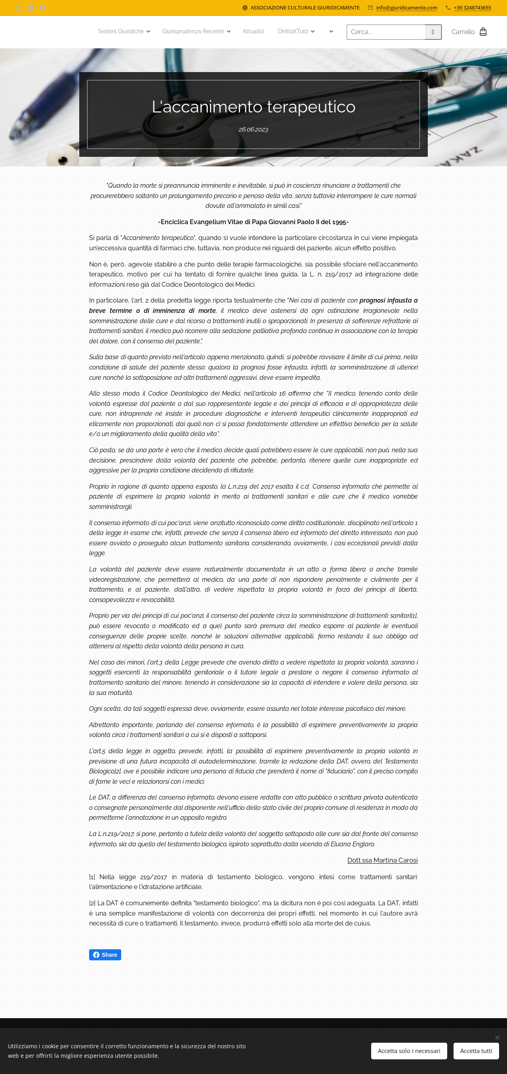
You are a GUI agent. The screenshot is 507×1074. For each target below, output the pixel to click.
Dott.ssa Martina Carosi (382, 860)
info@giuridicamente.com (406, 7)
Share (105, 955)
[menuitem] (179, 32)
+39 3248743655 (472, 7)
